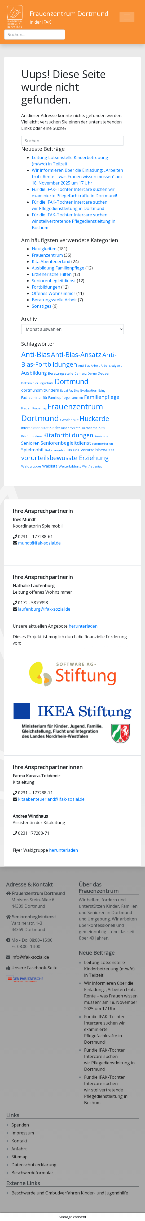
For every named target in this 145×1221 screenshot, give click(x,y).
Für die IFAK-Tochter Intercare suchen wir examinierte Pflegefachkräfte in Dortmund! (104, 1029)
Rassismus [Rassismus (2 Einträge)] (101, 436)
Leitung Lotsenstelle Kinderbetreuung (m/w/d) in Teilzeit (109, 968)
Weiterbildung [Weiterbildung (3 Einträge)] (70, 466)
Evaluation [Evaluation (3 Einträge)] (88, 390)
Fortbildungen (46, 287)
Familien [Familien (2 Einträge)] (77, 398)
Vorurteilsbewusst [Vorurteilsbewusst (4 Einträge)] (97, 449)
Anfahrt (19, 1149)
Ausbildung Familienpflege (58, 268)
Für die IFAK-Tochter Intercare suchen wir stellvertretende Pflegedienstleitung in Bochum (73, 221)
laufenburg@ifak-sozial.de (44, 609)
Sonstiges (41, 306)
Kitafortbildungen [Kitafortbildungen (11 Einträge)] (68, 435)
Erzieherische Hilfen (52, 274)
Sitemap (19, 1157)
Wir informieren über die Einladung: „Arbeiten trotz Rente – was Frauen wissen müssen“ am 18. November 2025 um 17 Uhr (77, 176)
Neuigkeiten (44, 249)
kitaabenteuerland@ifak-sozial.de (51, 799)
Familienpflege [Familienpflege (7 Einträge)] (101, 396)
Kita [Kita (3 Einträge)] (102, 427)
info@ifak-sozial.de (30, 957)
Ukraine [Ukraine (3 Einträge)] (73, 450)
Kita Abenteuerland (51, 261)
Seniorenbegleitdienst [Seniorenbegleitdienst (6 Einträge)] (66, 443)
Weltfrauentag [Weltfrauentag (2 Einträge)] (92, 466)
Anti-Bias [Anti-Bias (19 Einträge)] (35, 354)
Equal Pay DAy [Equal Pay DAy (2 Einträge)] (69, 390)
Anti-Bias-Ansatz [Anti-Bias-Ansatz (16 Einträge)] (76, 354)
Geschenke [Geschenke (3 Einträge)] (69, 419)
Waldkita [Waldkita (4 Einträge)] (50, 466)
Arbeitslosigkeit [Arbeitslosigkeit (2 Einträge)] (111, 365)
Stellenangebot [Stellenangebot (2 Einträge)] (55, 450)
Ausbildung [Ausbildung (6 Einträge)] (34, 373)
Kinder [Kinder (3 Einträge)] (55, 427)
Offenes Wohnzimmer (53, 293)
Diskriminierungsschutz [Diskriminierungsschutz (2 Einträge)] (37, 383)
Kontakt (19, 1141)
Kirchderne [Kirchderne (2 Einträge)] (89, 428)
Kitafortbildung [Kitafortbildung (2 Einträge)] (31, 436)
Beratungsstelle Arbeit (54, 300)
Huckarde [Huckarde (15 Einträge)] (94, 418)
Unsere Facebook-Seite (34, 968)
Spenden (20, 1125)
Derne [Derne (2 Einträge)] (92, 373)
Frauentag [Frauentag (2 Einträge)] (39, 408)
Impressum (22, 1133)
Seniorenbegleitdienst (54, 281)
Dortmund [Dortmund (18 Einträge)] (71, 381)
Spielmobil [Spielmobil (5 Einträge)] (32, 450)
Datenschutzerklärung (33, 1165)
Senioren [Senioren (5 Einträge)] (30, 443)
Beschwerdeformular (32, 1173)
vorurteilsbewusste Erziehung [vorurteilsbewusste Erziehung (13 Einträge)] (65, 457)
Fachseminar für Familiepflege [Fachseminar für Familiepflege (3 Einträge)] (45, 397)
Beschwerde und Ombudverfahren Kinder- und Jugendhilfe (69, 1193)
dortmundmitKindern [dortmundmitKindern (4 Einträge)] (40, 390)
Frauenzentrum (47, 255)
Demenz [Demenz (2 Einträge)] (80, 373)
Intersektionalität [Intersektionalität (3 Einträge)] (35, 427)
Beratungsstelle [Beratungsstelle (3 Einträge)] (60, 373)
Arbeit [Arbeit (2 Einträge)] (95, 365)
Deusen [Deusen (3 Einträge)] (104, 373)
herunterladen (83, 626)
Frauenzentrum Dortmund (69, 13)
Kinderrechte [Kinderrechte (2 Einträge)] (70, 428)
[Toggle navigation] (127, 17)
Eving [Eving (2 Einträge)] (101, 390)
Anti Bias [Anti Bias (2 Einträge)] (84, 365)
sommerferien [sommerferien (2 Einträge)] (102, 443)
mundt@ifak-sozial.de (39, 543)
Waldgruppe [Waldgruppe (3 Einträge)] (31, 466)
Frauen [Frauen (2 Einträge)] (26, 408)
